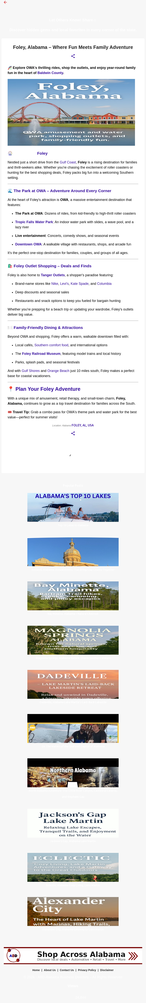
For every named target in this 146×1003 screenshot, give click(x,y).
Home (36, 970)
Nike (54, 284)
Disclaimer (107, 970)
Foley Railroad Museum (41, 354)
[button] (73, 56)
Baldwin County (50, 73)
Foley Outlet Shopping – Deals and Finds (52, 266)
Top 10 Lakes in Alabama (73, 525)
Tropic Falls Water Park (34, 222)
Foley (42, 153)
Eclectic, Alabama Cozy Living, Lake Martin (73, 885)
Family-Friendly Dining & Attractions (48, 327)
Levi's (64, 284)
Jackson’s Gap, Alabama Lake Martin (73, 841)
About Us (50, 970)
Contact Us (67, 970)
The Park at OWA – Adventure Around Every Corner (62, 191)
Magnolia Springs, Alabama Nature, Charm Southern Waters (73, 658)
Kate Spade (80, 284)
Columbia (104, 284)
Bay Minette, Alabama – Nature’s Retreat (73, 613)
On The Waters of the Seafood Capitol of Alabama (73, 746)
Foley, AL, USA (83, 425)
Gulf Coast (68, 162)
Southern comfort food (51, 345)
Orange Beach (58, 371)
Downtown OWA (28, 244)
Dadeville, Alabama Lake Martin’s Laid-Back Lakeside (73, 702)
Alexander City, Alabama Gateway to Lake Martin (73, 929)
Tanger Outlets (53, 275)
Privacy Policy (87, 970)
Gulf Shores (31, 371)
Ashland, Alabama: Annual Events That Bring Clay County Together (73, 569)
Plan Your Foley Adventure (48, 389)
